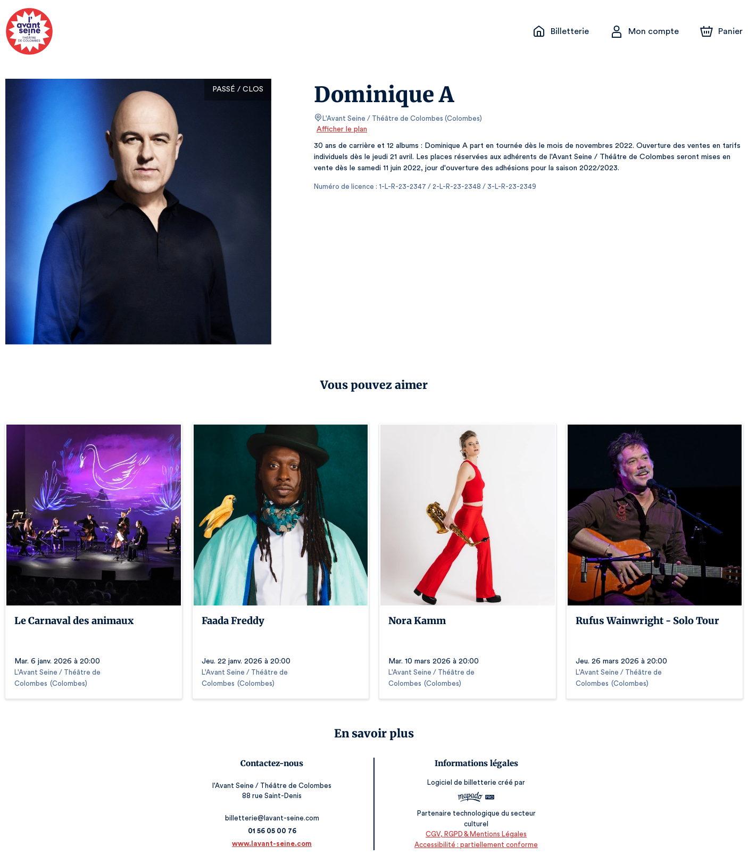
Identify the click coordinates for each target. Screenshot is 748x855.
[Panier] (721, 31)
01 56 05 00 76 (274, 820)
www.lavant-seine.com (274, 832)
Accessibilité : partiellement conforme (474, 833)
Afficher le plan (341, 129)
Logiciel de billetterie (460, 775)
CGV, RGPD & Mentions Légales (474, 823)
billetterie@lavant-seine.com (274, 807)
